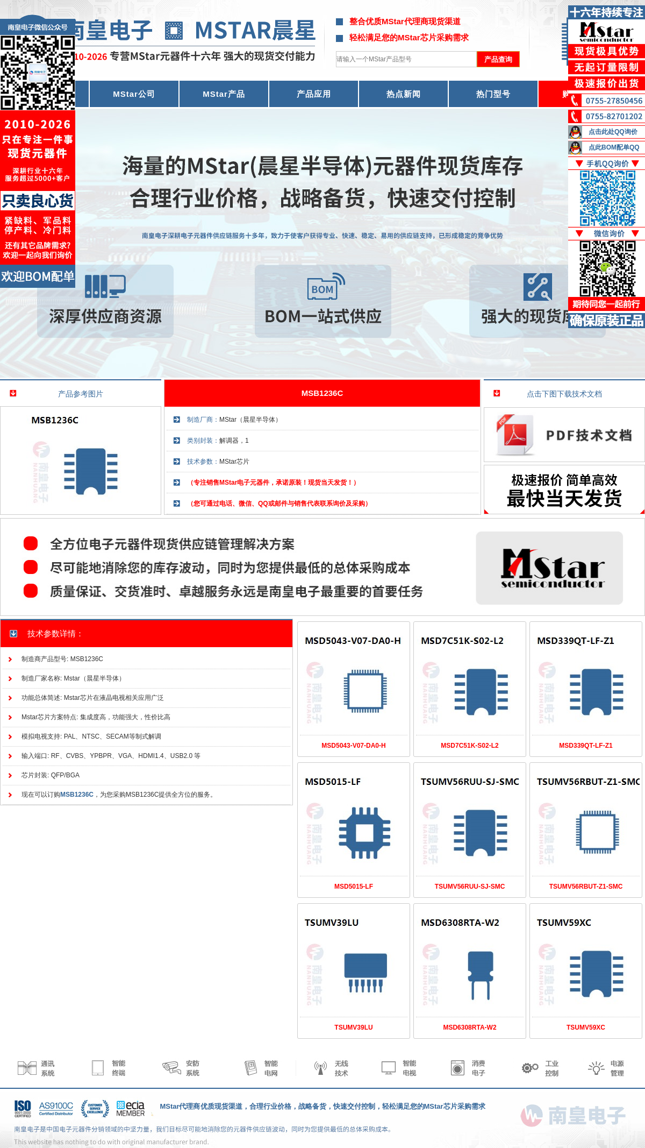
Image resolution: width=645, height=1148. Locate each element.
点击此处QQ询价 (613, 132)
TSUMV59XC (586, 1027)
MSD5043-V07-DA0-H (353, 745)
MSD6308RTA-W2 (469, 1027)
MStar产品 (224, 93)
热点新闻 (403, 93)
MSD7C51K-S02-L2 (469, 745)
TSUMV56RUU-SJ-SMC (470, 886)
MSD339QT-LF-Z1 (585, 745)
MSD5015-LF (353, 886)
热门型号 (493, 93)
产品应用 (314, 93)
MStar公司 (134, 93)
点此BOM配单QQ (614, 147)
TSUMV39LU (353, 1027)
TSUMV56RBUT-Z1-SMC (586, 886)
